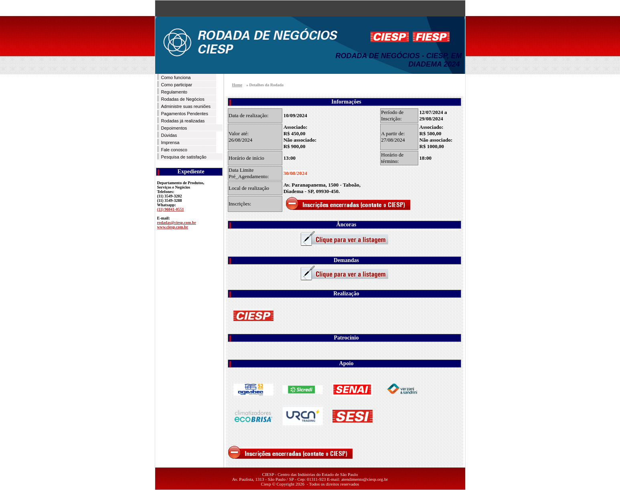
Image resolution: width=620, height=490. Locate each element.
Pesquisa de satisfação (184, 157)
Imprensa (170, 142)
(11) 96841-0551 (170, 209)
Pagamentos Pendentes (184, 113)
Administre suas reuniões (186, 106)
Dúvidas (169, 135)
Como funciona (176, 77)
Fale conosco (174, 149)
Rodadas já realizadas (183, 120)
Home (237, 85)
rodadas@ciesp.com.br (176, 222)
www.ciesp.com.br (172, 227)
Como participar (176, 84)
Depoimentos (174, 128)
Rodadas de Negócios (183, 99)
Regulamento (174, 91)
